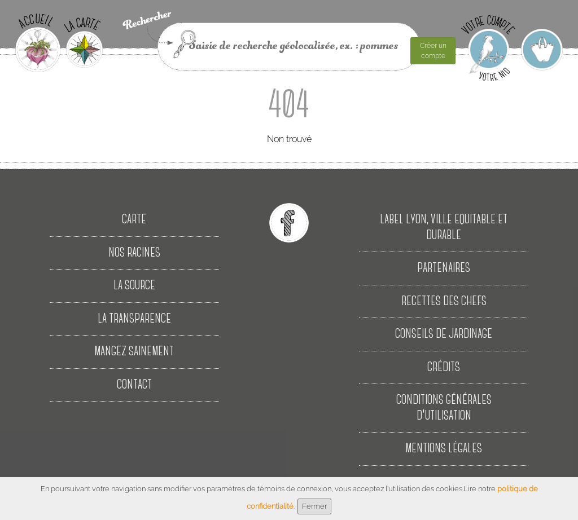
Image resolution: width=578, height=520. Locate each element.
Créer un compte (433, 51)
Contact (134, 385)
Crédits (443, 367)
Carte (134, 220)
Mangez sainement (134, 352)
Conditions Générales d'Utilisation (444, 408)
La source (134, 286)
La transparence (134, 319)
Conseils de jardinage (443, 334)
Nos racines (134, 253)
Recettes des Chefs (444, 301)
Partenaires (443, 268)
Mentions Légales (443, 449)
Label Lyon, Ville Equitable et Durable (443, 228)
